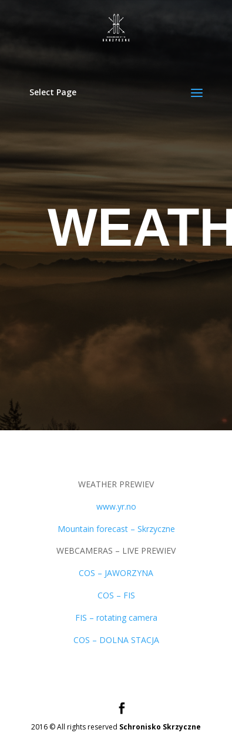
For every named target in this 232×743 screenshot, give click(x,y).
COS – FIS (116, 595)
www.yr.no (116, 506)
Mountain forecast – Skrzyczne (116, 528)
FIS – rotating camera (116, 617)
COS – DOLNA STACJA (116, 639)
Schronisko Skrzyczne (160, 727)
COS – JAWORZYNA (116, 572)
